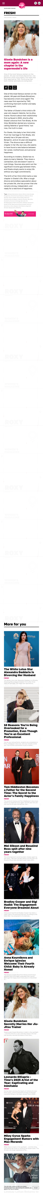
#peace (16, 206)
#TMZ (9, 204)
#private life (24, 201)
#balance (22, 196)
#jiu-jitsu (30, 199)
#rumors (12, 201)
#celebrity (7, 201)
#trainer (25, 199)
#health (24, 204)
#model (32, 194)
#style (20, 204)
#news (6, 204)
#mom (20, 194)
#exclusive (15, 204)
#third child (26, 194)
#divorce (26, 197)
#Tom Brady (20, 197)
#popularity (12, 207)
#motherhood (15, 196)
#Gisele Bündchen (13, 194)
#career (6, 197)
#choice (6, 207)
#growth (28, 206)
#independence (8, 202)
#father (25, 202)
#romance (30, 202)
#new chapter (13, 197)
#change (17, 201)
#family (27, 196)
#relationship (8, 199)
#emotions (7, 206)
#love (31, 196)
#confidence (22, 206)
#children (20, 202)
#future (29, 204)
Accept (36, 1187)
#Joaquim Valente (17, 199)
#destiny (18, 207)
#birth (15, 202)
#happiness (7, 196)
